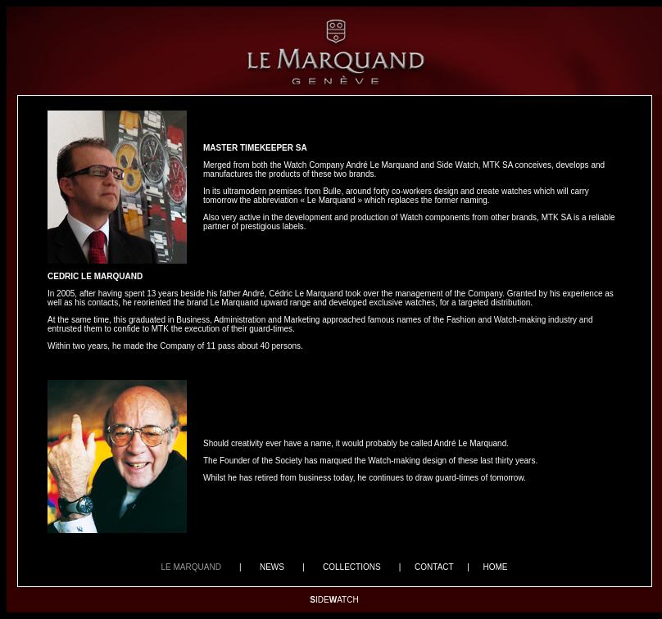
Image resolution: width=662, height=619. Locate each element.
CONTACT (434, 567)
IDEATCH (334, 599)
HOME (495, 567)
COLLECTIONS (352, 567)
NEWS (270, 567)
